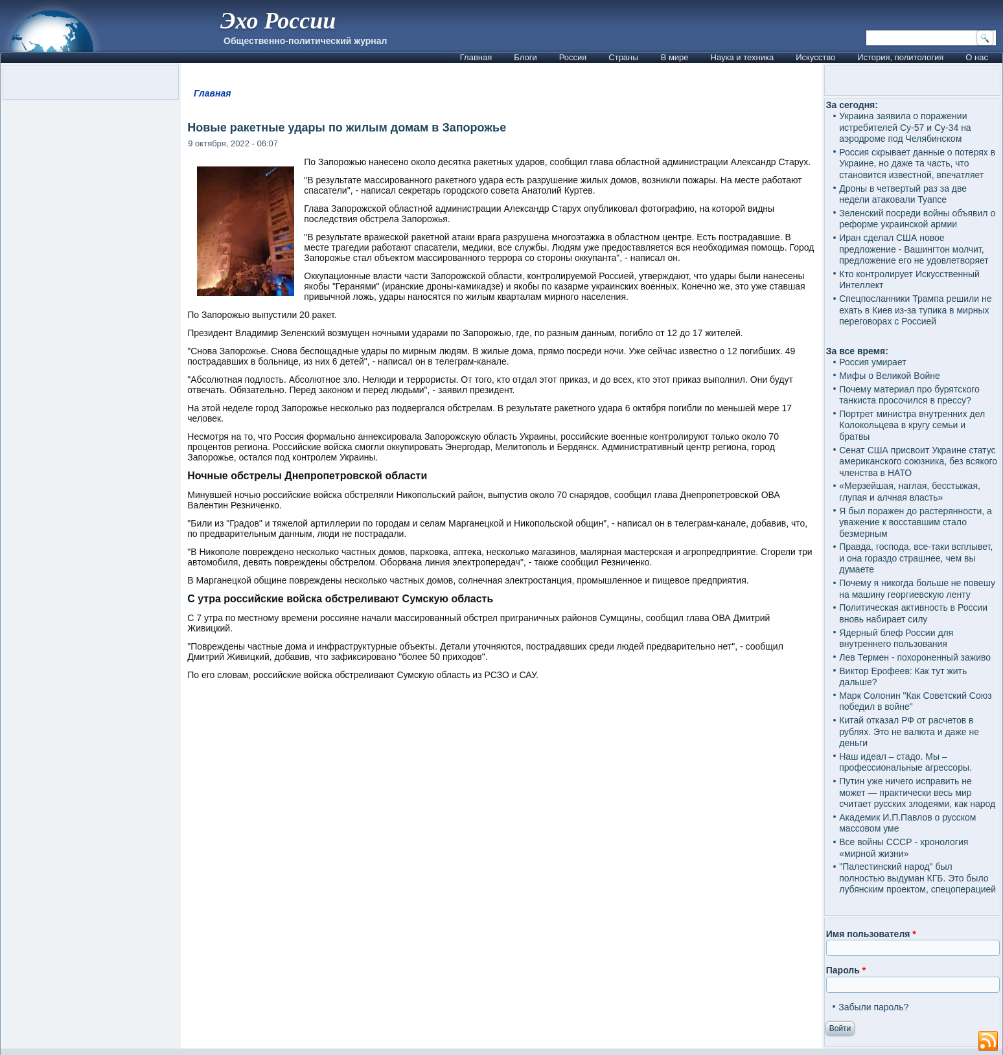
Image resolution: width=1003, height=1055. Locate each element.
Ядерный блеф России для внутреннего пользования (896, 639)
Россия (573, 57)
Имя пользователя (871, 934)
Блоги (525, 57)
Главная (476, 57)
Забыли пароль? (873, 1007)
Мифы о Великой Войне (889, 375)
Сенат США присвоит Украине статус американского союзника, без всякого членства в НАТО (918, 461)
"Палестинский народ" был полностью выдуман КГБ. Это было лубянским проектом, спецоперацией (917, 877)
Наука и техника (742, 57)
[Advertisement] (501, 851)
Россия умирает (872, 362)
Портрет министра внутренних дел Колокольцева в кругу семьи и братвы (912, 425)
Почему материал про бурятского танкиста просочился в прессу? (909, 395)
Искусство (815, 57)
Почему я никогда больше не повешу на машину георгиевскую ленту (917, 589)
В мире (675, 57)
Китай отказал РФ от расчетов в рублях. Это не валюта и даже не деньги (909, 731)
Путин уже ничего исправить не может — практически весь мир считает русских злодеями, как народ (917, 792)
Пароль (846, 970)
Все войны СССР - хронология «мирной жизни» (903, 848)
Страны (623, 57)
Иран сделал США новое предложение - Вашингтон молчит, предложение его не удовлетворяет (914, 249)
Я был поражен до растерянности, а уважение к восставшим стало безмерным (915, 522)
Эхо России (278, 21)
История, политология (900, 57)
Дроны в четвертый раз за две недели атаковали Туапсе (903, 194)
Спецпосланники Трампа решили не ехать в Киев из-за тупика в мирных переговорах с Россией (915, 309)
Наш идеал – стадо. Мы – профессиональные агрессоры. (905, 762)
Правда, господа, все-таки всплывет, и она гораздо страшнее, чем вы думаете (916, 557)
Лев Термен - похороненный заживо (915, 657)
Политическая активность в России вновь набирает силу (913, 613)
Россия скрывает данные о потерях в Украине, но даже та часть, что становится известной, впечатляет (917, 163)
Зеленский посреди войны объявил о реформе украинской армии (917, 219)
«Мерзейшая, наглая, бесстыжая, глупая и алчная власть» (909, 492)
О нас (976, 57)
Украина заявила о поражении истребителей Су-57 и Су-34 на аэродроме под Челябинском (905, 127)
